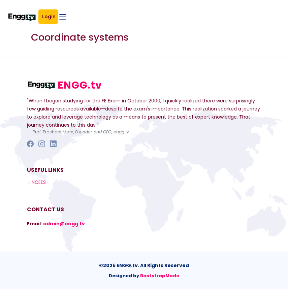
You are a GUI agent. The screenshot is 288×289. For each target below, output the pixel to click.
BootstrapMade (159, 275)
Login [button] (50, 16)
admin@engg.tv (64, 223)
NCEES (39, 182)
